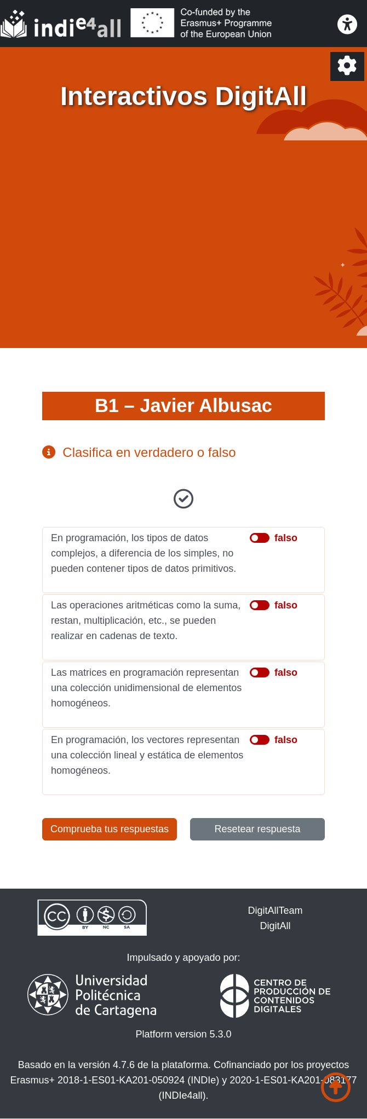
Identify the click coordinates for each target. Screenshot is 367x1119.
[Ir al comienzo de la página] (336, 1087)
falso (285, 537)
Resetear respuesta (257, 829)
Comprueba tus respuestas (109, 829)
